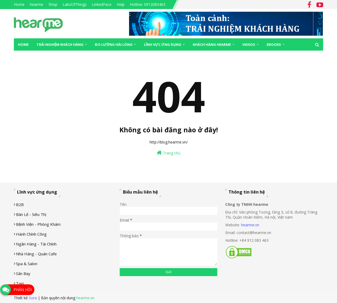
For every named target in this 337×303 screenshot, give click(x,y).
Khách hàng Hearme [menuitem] (212, 44)
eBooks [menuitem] (274, 44)
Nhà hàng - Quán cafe (36, 253)
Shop (53, 4)
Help (121, 4)
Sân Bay (23, 273)
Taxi (20, 283)
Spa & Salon (26, 263)
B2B (20, 204)
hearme (36, 4)
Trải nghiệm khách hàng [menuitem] (60, 44)
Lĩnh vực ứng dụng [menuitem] (162, 44)
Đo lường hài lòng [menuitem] (114, 44)
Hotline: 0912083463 (147, 4)
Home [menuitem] (23, 44)
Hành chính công (31, 234)
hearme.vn (250, 224)
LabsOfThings (75, 4)
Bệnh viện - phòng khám (38, 224)
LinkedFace (101, 4)
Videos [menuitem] (248, 44)
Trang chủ (168, 152)
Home (19, 4)
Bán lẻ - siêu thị (31, 214)
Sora (33, 297)
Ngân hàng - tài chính (36, 244)
